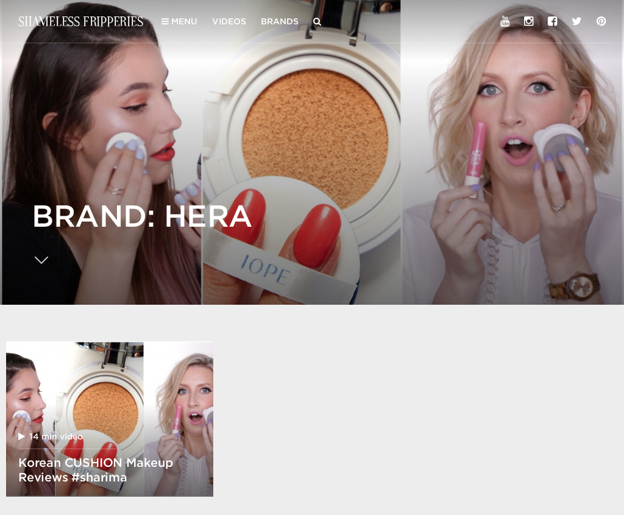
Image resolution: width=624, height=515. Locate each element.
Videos (229, 21)
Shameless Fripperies (80, 21)
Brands (280, 21)
